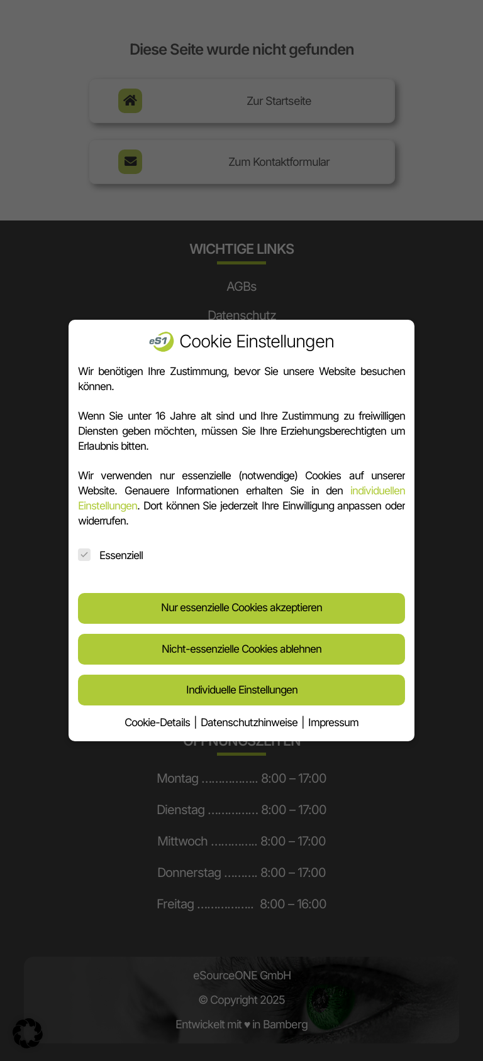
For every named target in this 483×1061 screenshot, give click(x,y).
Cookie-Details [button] (158, 716)
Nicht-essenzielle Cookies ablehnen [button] (241, 643)
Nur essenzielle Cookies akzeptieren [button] (241, 602)
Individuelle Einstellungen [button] (241, 684)
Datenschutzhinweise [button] (250, 716)
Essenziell (110, 550)
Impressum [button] (333, 716)
